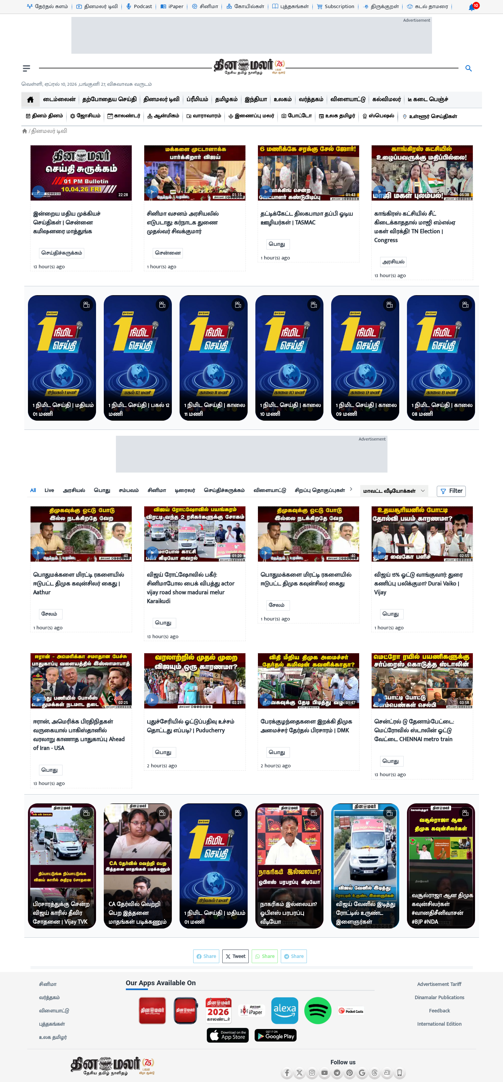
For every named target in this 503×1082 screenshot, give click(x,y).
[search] (468, 68)
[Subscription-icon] (335, 6)
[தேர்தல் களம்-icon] (47, 6)
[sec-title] (252, 983)
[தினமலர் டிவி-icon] (96, 6)
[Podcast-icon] (138, 6)
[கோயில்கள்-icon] (245, 6)
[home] (30, 99)
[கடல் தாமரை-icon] (427, 6)
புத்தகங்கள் (52, 1024)
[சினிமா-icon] (204, 6)
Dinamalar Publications (439, 997)
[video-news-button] (38, 191)
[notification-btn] (472, 7)
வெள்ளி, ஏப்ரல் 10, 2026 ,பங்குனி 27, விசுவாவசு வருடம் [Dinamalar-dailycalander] (86, 84)
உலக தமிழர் (53, 1037)
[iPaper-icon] (172, 6)
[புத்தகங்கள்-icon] (290, 6)
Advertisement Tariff (439, 984)
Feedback (439, 1011)
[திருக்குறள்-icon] (380, 6)
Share (294, 956)
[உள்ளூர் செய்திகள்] (430, 117)
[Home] (25, 131)
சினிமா (48, 984)
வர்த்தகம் (49, 997)
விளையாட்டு (54, 1011)
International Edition (439, 1024)
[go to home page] (249, 68)
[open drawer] (26, 68)
